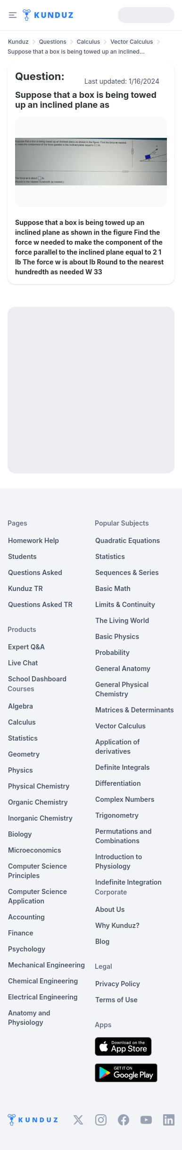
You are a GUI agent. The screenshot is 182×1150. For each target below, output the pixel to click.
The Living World (122, 620)
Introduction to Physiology (118, 861)
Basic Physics (117, 636)
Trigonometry (117, 815)
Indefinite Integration (128, 882)
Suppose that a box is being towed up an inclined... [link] (76, 51)
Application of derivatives (117, 746)
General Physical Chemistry (122, 689)
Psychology (26, 949)
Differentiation (118, 783)
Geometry (24, 754)
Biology (20, 834)
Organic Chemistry (38, 802)
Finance (20, 933)
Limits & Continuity (125, 604)
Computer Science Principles (37, 870)
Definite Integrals (122, 767)
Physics (20, 770)
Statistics (23, 738)
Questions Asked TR (40, 604)
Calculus (88, 41)
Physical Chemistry (39, 786)
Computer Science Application (37, 896)
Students (22, 556)
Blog (102, 941)
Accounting (26, 917)
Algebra (20, 706)
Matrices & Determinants (134, 710)
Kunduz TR (25, 588)
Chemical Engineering (43, 981)
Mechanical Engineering (46, 965)
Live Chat (23, 663)
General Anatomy (122, 668)
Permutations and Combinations (123, 836)
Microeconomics (34, 850)
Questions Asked (35, 572)
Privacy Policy (117, 984)
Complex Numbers (124, 799)
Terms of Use (116, 1000)
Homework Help (33, 540)
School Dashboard (37, 679)
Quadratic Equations (127, 540)
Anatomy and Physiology (29, 1017)
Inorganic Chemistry (40, 818)
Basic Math (113, 588)
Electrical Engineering (43, 997)
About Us (109, 909)
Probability (112, 652)
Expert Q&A (26, 647)
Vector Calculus (131, 41)
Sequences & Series (127, 572)
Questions (52, 41)
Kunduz (18, 41)
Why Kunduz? (117, 925)
